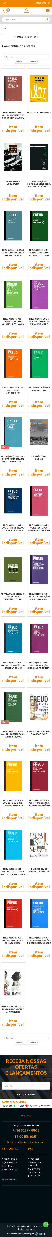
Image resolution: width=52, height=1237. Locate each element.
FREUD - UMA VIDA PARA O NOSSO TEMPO (39, 732)
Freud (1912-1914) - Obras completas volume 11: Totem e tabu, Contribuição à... (39, 255)
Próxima (33, 61)
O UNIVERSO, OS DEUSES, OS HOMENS (39, 870)
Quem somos (9, 1163)
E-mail (4, 3)
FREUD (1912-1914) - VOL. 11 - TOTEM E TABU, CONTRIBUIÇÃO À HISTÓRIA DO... (13, 735)
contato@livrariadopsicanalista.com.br (28, 1142)
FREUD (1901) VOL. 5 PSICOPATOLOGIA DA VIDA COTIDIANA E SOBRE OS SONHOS (39, 322)
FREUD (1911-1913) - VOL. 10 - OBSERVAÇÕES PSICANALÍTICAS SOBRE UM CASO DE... (39, 941)
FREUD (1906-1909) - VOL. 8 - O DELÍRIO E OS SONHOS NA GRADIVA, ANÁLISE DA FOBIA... (13, 116)
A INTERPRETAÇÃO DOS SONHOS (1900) (38, 389)
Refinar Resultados (26, 37)
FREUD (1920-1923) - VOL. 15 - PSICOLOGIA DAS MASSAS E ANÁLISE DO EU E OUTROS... (39, 804)
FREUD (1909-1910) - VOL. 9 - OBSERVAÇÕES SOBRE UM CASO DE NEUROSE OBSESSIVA (39, 597)
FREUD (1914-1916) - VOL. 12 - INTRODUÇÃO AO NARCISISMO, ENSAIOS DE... (13, 941)
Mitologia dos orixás (39, 112)
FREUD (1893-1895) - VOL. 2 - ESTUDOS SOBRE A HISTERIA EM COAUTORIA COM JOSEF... (39, 530)
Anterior (19, 61)
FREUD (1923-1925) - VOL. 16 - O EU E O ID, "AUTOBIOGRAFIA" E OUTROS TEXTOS (13, 804)
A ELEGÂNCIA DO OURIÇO (39, 457)
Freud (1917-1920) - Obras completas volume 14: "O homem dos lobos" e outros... (13, 324)
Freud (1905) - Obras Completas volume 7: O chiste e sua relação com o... (13, 254)
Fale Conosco (9, 1170)
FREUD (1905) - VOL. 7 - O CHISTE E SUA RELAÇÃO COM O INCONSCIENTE (13, 459)
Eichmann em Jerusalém (13, 182)
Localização (8, 1166)
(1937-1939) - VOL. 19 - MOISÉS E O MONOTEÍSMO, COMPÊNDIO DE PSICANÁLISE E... (13, 393)
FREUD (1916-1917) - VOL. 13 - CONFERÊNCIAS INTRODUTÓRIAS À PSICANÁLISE (13, 666)
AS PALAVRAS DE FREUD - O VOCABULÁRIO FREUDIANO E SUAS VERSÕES (13, 597)
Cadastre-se (42, 3)
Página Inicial (9, 1159)
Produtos (33, 1159)
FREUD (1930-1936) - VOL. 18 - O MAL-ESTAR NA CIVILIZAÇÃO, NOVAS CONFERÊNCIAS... (13, 872)
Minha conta (35, 1169)
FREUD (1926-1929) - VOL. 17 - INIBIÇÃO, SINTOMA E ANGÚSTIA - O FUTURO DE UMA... (38, 666)
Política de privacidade (34, 1174)
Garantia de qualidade (34, 1164)
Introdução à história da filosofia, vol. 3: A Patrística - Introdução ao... (39, 185)
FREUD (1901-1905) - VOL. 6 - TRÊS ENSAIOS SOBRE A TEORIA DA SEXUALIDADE (13, 529)
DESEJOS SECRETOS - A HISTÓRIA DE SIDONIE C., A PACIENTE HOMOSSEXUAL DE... (13, 1010)
